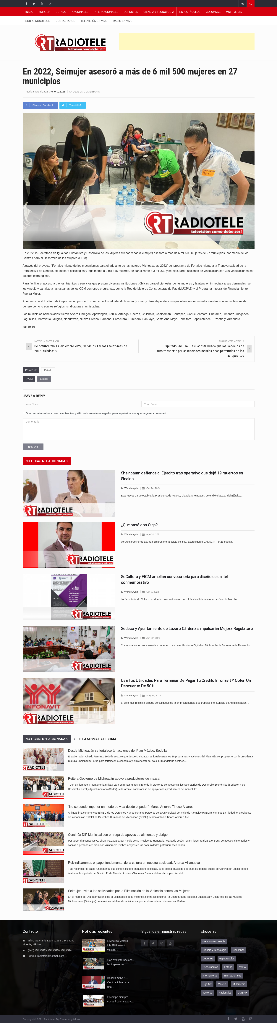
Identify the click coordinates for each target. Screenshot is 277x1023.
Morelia (44, 11)
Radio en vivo (122, 20)
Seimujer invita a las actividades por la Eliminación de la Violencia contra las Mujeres (129, 891)
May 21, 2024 (153, 695)
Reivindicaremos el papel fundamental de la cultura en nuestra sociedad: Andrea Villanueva (134, 863)
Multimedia (234, 11)
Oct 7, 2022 (152, 591)
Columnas (213, 11)
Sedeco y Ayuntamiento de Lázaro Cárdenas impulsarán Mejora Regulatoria (187, 628)
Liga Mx (207, 984)
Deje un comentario (86, 91)
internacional (210, 975)
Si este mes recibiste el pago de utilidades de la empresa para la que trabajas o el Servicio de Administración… (185, 702)
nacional (207, 992)
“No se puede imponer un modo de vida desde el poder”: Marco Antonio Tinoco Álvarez (130, 807)
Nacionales (80, 11)
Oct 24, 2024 (153, 488)
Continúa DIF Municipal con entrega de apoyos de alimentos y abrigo (118, 835)
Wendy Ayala (131, 488)
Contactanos (65, 20)
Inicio (29, 11)
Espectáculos (189, 11)
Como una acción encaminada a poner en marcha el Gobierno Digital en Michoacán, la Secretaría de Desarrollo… (187, 645)
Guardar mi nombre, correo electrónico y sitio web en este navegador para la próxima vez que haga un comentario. (97, 413)
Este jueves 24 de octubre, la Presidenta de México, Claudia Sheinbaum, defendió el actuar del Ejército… (182, 495)
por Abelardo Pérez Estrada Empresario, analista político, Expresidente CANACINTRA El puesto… (178, 541)
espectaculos (227, 958)
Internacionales (106, 11)
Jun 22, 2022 (153, 638)
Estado (61, 11)
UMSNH (242, 992)
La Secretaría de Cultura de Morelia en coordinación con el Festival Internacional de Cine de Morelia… (180, 599)
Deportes (131, 11)
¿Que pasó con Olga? (139, 525)
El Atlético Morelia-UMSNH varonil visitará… (118, 945)
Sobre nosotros (37, 20)
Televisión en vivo (94, 20)
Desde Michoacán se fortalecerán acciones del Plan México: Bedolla (117, 750)
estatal (242, 967)
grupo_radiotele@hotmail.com (46, 955)
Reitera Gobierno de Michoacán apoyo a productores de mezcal (114, 778)
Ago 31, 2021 (153, 534)
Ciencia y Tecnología (158, 11)
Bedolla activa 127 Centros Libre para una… (118, 982)
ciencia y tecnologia (214, 941)
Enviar (33, 446)
